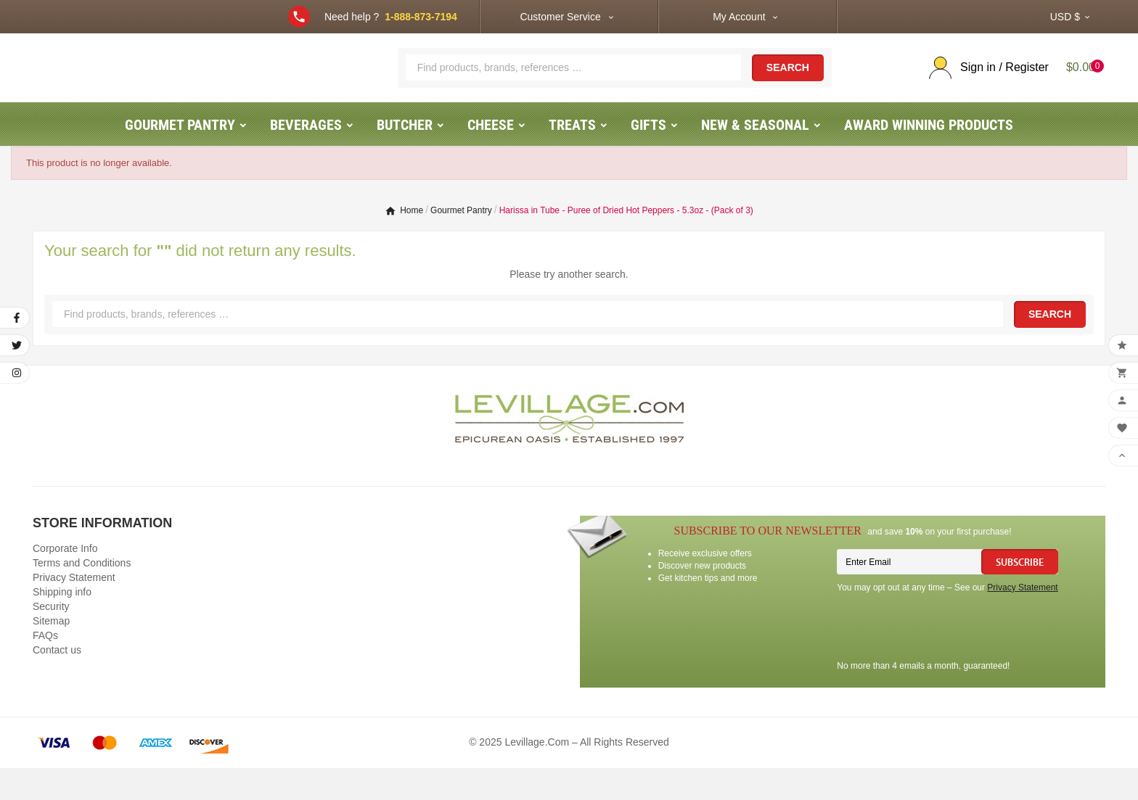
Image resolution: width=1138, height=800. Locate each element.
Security (51, 638)
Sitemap (51, 653)
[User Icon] (983, 84)
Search (787, 84)
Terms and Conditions (82, 595)
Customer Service (560, 16)
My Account (739, 16)
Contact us (57, 682)
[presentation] (947, 660)
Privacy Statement (74, 609)
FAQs (45, 667)
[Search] (573, 83)
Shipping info (62, 624)
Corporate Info (65, 580)
